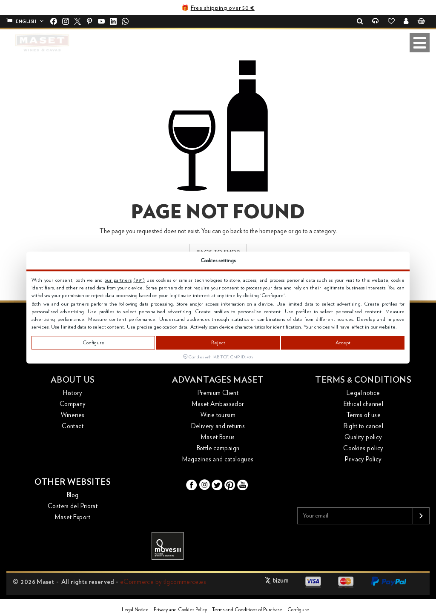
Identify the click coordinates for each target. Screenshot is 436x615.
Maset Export (72, 517)
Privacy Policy (363, 459)
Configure (93, 342)
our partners (118, 280)
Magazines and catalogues (217, 459)
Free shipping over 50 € (223, 8)
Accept (343, 342)
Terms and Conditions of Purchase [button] (247, 609)
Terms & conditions (363, 380)
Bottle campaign (218, 448)
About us (73, 380)
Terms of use (363, 415)
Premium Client (218, 393)
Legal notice (363, 393)
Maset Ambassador (218, 404)
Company (73, 404)
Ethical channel (364, 404)
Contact (72, 426)
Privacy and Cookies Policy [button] (180, 609)
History (72, 393)
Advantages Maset (218, 380)
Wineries (73, 415)
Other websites (72, 482)
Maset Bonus (218, 437)
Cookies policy (363, 448)
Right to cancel (364, 426)
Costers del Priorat (73, 506)
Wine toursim (218, 415)
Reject (218, 342)
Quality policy (363, 437)
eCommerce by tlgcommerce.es (163, 582)
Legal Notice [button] (135, 609)
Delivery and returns (218, 426)
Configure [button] (298, 609)
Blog (73, 495)
